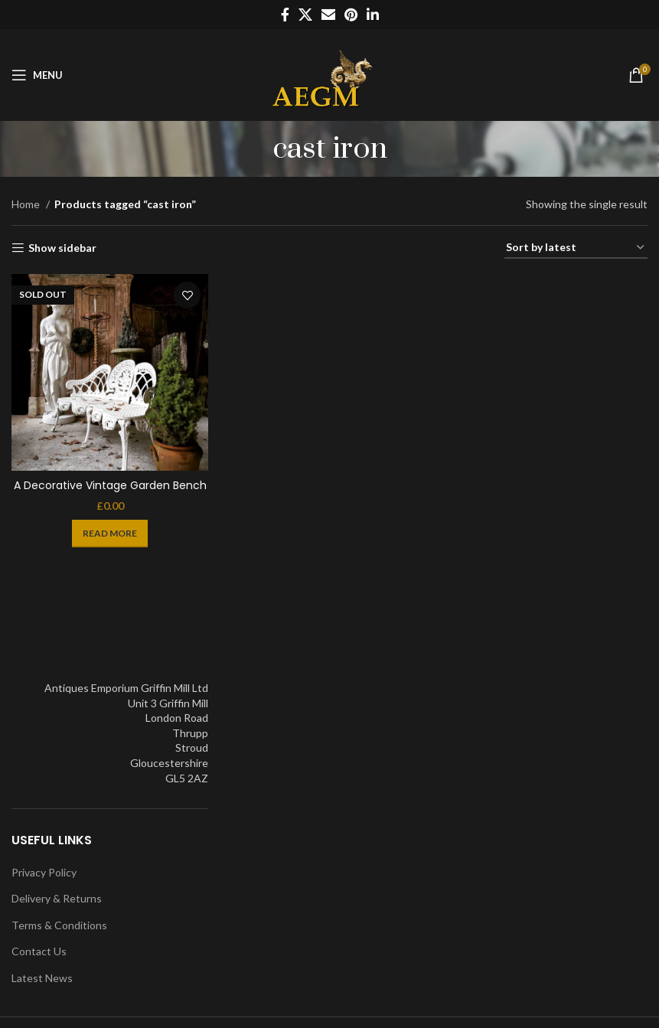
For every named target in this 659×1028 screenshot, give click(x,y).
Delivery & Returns (56, 898)
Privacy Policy (44, 872)
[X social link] (305, 14)
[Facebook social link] (285, 14)
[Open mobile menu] (37, 75)
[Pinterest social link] (351, 14)
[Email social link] (328, 14)
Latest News (42, 977)
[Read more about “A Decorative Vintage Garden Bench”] (110, 533)
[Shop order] (576, 248)
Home (26, 203)
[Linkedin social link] (372, 14)
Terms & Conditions (59, 925)
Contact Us (39, 951)
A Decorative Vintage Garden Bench (110, 485)
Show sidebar (62, 248)
